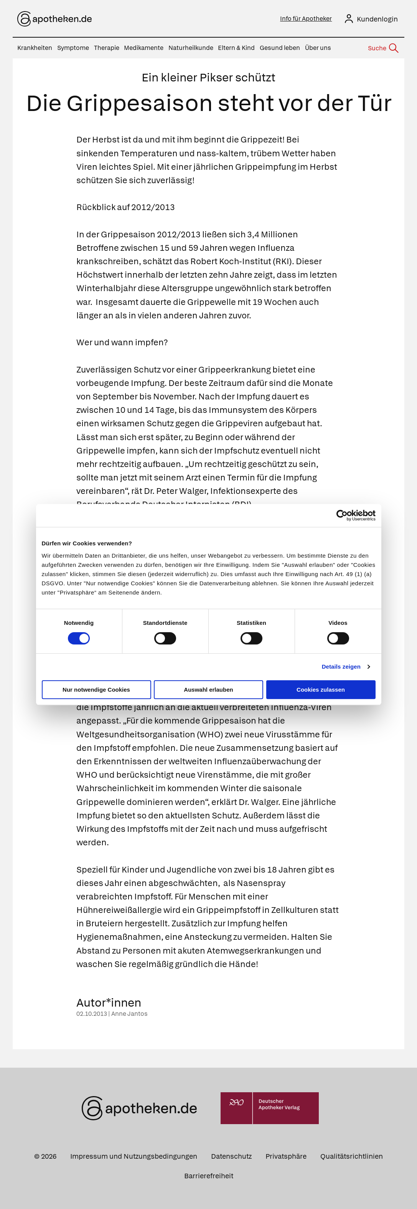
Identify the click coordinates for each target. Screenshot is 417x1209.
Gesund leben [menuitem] (280, 48)
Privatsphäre (286, 1156)
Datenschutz (231, 1156)
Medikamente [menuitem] (143, 48)
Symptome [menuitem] (73, 48)
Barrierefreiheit (208, 1175)
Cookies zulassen (321, 689)
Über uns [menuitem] (318, 48)
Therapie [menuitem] (106, 48)
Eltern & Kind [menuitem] (236, 48)
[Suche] (383, 48)
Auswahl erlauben (208, 689)
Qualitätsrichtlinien (351, 1156)
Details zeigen (341, 666)
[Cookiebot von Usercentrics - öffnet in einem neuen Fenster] (342, 515)
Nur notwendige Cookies (96, 689)
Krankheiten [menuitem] (34, 48)
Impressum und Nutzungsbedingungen (133, 1156)
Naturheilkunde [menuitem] (190, 48)
